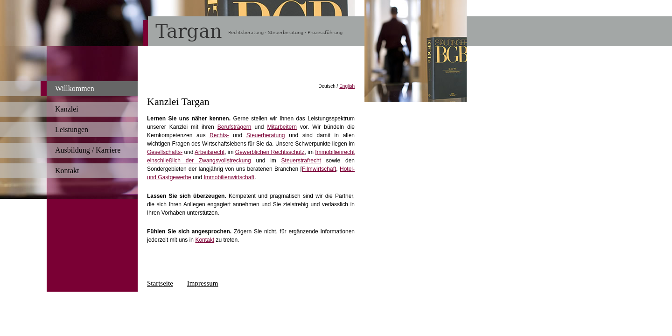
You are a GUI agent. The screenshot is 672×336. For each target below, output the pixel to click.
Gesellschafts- (164, 152)
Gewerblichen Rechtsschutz (270, 152)
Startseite (160, 283)
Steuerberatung (265, 135)
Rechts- (219, 135)
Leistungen (71, 129)
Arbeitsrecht (209, 152)
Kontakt (67, 171)
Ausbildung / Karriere (87, 150)
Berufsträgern (234, 127)
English (347, 86)
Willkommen (74, 88)
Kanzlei (66, 109)
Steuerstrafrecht (301, 160)
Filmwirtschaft (319, 169)
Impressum (202, 283)
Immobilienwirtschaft (228, 177)
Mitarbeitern (282, 127)
